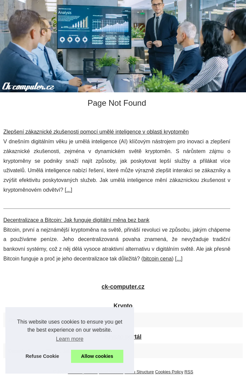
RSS (188, 371)
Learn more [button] (69, 339)
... (68, 190)
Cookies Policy (169, 371)
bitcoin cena (157, 259)
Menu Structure (139, 371)
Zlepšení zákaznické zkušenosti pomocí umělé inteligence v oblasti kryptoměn (96, 132)
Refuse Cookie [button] (42, 356)
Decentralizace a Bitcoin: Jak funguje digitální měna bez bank (76, 220)
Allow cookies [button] (97, 356)
